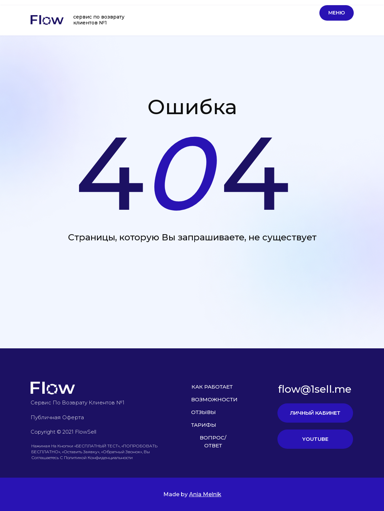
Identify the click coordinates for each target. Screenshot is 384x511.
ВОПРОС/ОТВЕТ (213, 441)
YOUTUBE (315, 439)
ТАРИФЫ (203, 425)
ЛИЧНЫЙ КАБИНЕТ (315, 413)
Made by (192, 494)
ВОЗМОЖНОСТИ (214, 399)
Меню (336, 13)
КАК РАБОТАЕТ (212, 386)
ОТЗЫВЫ (203, 412)
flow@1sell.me (314, 389)
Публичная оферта (57, 417)
